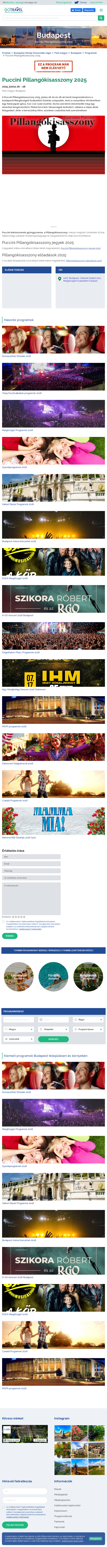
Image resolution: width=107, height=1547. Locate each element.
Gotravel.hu (17, 1427)
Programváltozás (63, 1516)
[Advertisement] (53, 209)
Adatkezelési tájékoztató (67, 1505)
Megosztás (40, 1440)
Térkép (80, 2)
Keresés (53, 1039)
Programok (91, 53)
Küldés (10, 936)
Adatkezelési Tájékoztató (30, 929)
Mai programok (63, 2)
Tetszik (11, 1440)
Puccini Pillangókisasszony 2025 (44, 79)
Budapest (76, 53)
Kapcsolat (59, 1527)
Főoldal (6, 53)
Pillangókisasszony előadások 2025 (84, 260)
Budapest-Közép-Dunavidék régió (32, 53)
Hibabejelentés (62, 1500)
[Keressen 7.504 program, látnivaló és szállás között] (50, 18)
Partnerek (59, 1521)
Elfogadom (95, 1539)
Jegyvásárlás (96, 2)
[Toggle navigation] (101, 10)
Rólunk (57, 1489)
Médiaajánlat (61, 1494)
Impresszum (60, 1511)
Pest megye (60, 53)
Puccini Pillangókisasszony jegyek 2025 (80, 248)
